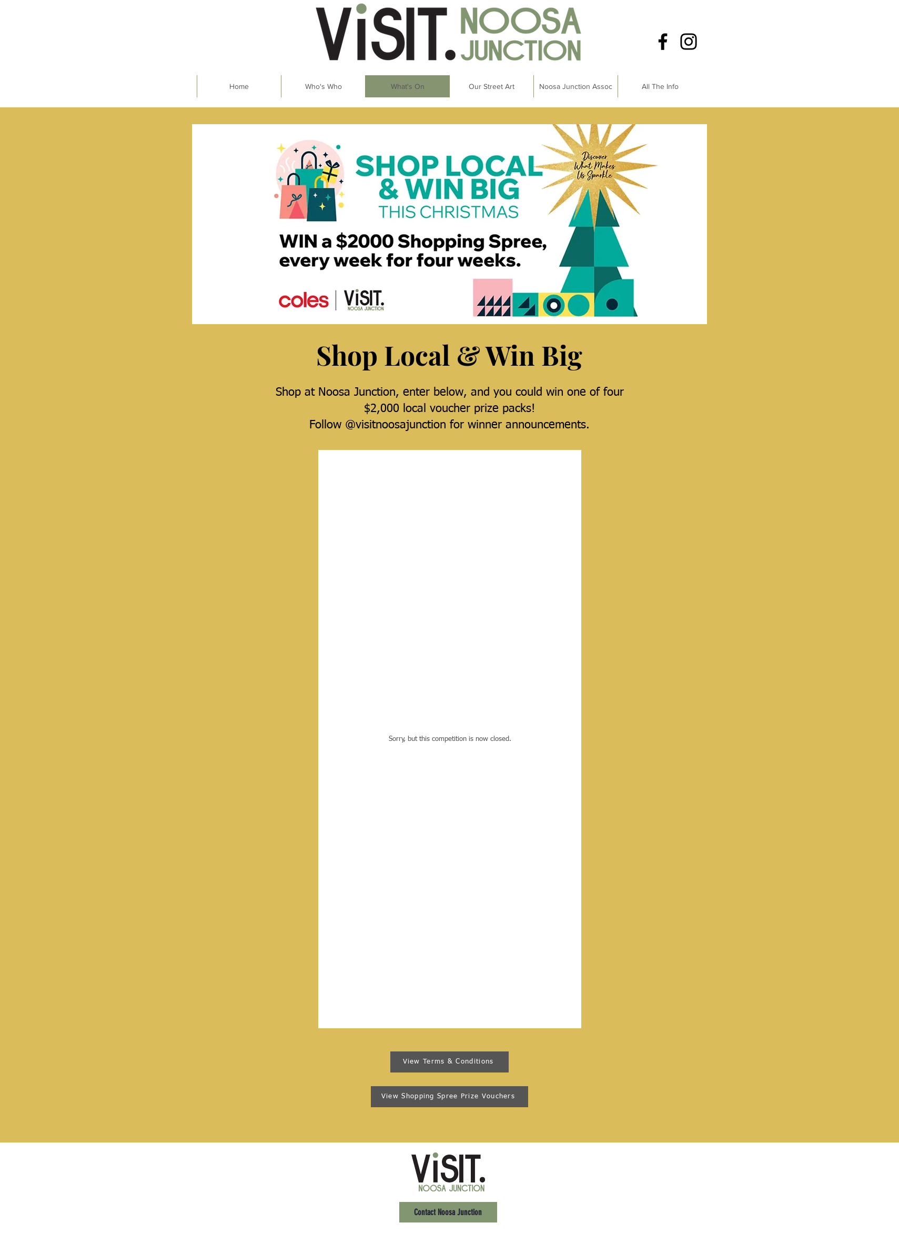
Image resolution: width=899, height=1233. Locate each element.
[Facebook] (663, 42)
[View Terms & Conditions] (449, 1061)
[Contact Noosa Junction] (448, 1212)
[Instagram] (689, 42)
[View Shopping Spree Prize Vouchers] (449, 1096)
